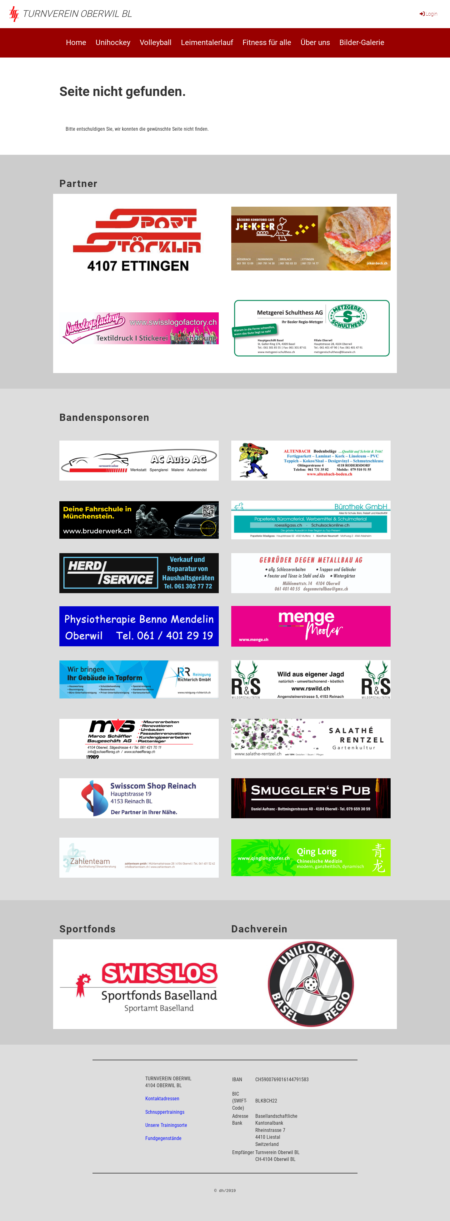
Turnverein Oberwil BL (77, 13)
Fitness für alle (266, 42)
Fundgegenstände (163, 1138)
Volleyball (156, 42)
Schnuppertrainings (164, 1112)
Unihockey (113, 42)
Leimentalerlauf (207, 42)
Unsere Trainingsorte (166, 1125)
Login (428, 14)
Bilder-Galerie (361, 42)
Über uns (315, 42)
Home (76, 42)
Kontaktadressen (162, 1099)
